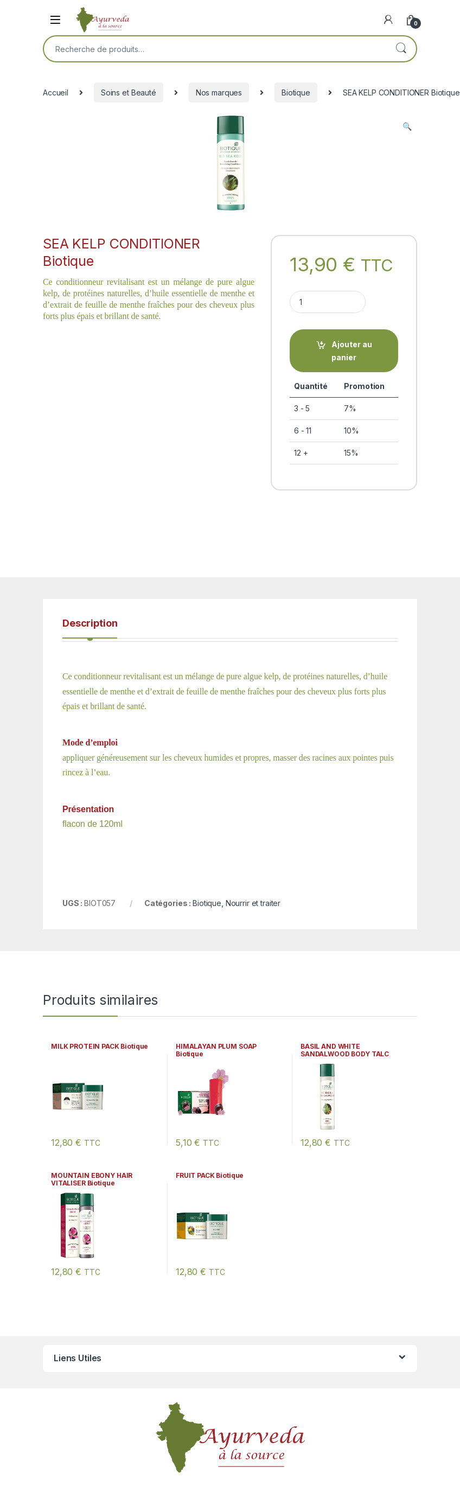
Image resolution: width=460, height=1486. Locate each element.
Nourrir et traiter (253, 903)
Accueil (55, 92)
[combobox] (215, 48)
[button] (407, 126)
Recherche (401, 48)
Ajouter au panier (351, 351)
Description (89, 623)
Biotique (296, 92)
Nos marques (219, 92)
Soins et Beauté (128, 92)
